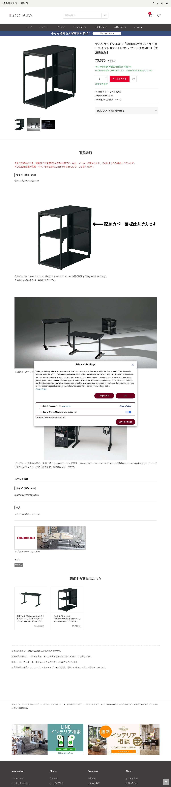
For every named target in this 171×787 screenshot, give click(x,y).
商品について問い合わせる (110, 112)
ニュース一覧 (18, 780)
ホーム (15, 706)
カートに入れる (120, 80)
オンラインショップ (31, 706)
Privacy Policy (41, 389)
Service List (66, 406)
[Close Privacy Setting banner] (133, 365)
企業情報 (92, 780)
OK (125, 395)
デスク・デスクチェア (55, 706)
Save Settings (125, 422)
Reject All (104, 395)
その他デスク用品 (78, 706)
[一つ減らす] (106, 81)
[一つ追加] (106, 78)
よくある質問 (132, 780)
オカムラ (18, 566)
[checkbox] (128, 412)
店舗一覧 (54, 780)
